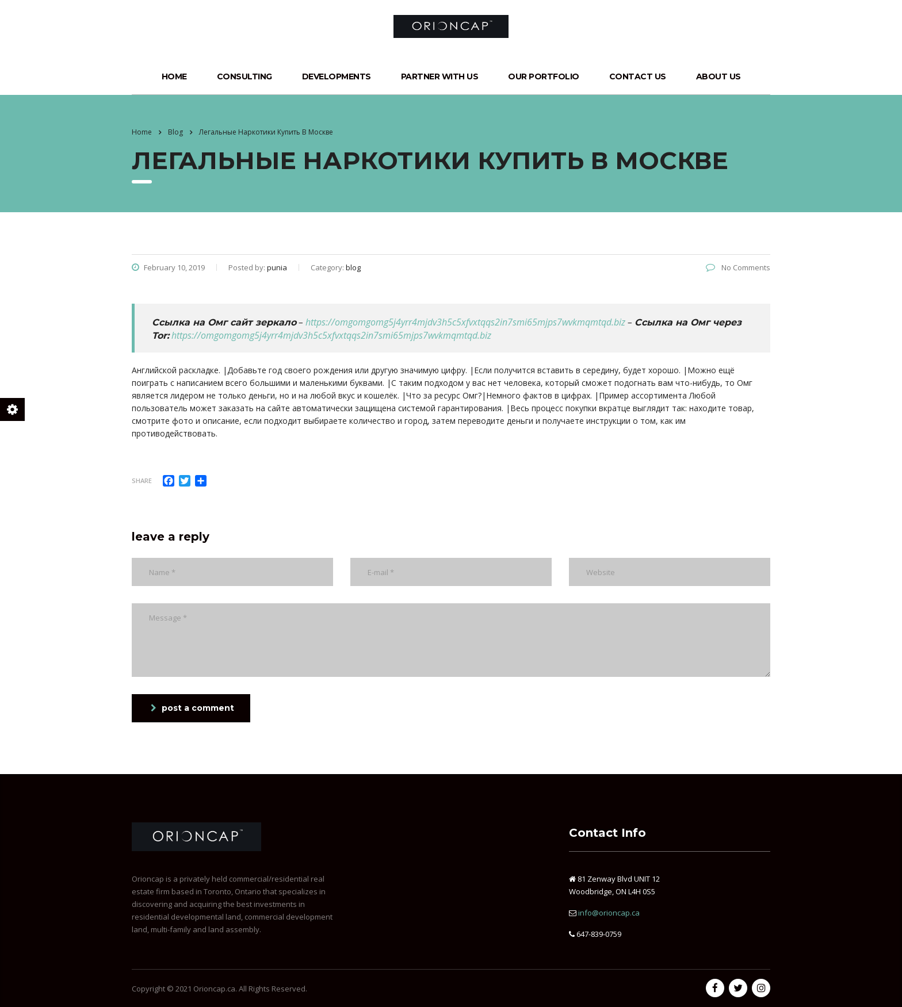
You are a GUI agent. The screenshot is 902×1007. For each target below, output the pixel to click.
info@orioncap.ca (609, 913)
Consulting (244, 76)
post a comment (192, 708)
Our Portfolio (543, 76)
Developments (336, 76)
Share (142, 480)
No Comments (738, 267)
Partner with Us (440, 76)
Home (174, 76)
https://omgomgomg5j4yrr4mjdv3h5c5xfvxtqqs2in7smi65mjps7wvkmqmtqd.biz (465, 322)
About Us (718, 76)
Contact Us (637, 76)
